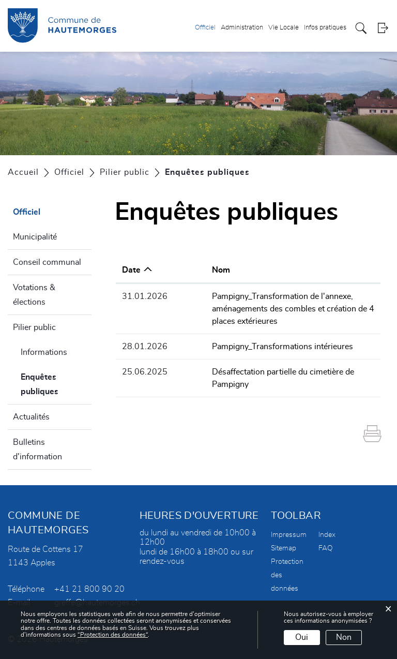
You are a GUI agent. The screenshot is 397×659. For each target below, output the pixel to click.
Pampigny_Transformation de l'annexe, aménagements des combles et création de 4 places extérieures (274, 308)
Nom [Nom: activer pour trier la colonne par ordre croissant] (189, 270)
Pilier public (34, 327)
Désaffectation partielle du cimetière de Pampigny (270, 372)
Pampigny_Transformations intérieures (250, 346)
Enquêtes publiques (56, 384)
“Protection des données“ (113, 635)
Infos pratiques (325, 27)
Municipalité (35, 237)
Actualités (31, 417)
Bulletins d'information (37, 449)
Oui (301, 637)
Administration (242, 27)
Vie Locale (283, 27)
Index (326, 534)
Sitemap (283, 548)
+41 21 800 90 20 (89, 589)
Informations (44, 352)
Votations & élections (34, 294)
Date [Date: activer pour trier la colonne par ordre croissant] (131, 270)
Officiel (205, 27)
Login (382, 28)
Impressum (289, 534)
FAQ (325, 548)
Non (344, 637)
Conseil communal (47, 262)
